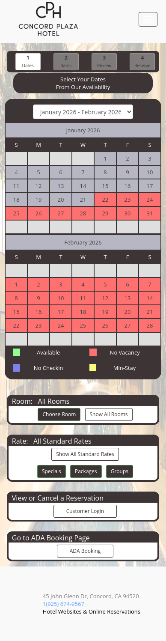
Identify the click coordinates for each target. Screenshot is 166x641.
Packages (86, 471)
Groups (119, 471)
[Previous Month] (15, 111)
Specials (51, 471)
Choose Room (59, 414)
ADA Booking (85, 551)
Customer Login (85, 511)
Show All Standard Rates (85, 454)
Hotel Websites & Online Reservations (91, 611)
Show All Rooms (109, 414)
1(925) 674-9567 (63, 604)
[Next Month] (149, 111)
